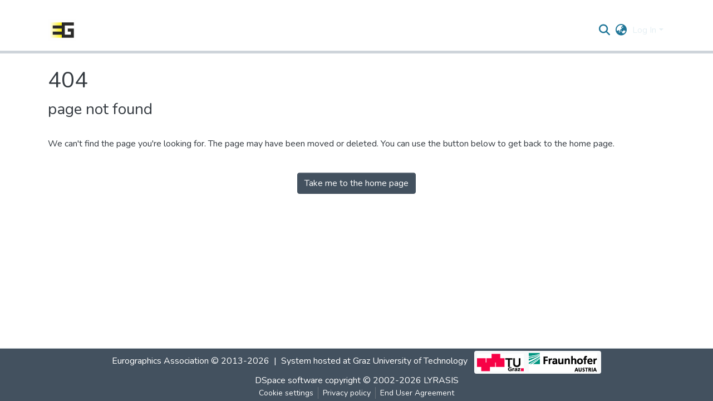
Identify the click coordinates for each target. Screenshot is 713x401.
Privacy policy (347, 393)
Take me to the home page (356, 183)
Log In (644, 30)
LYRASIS (441, 380)
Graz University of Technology (410, 361)
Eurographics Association (160, 361)
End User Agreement (417, 393)
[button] (621, 30)
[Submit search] (604, 30)
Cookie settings (286, 393)
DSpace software (289, 380)
